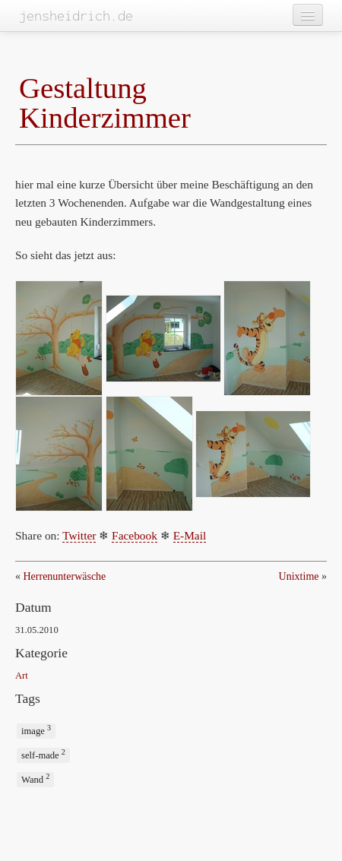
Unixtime (299, 576)
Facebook (134, 535)
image (36, 729)
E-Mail (190, 535)
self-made (43, 754)
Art (21, 675)
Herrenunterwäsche (65, 576)
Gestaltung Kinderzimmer (105, 102)
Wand (35, 778)
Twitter (79, 535)
